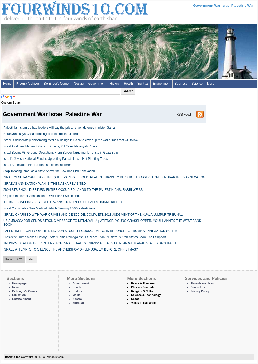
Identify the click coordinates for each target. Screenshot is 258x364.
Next (31, 259)
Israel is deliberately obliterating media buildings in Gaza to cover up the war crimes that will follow (70, 140)
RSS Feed (184, 114)
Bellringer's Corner (57, 83)
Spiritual (142, 83)
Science (197, 83)
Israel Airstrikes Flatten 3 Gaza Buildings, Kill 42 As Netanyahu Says (50, 146)
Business (181, 83)
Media (77, 295)
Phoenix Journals (142, 287)
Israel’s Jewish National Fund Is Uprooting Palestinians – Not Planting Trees (55, 159)
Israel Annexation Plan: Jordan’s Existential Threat (37, 165)
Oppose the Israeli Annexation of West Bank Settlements (42, 196)
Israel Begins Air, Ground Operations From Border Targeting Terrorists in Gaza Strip (60, 152)
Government (96, 83)
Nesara (79, 83)
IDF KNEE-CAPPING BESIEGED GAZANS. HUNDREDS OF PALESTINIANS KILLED (62, 202)
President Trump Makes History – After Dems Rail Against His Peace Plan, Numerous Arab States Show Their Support (84, 237)
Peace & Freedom (143, 283)
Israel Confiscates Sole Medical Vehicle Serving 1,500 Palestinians (49, 208)
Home (7, 83)
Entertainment (21, 298)
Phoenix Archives (28, 83)
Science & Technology (146, 295)
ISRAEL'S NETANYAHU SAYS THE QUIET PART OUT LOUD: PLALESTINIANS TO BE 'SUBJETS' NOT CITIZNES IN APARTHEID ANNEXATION (104, 177)
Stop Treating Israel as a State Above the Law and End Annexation (49, 171)
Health (128, 83)
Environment (161, 83)
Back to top (12, 356)
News (15, 287)
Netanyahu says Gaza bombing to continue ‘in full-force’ (41, 134)
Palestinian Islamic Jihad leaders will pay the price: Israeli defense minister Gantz (59, 128)
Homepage (19, 283)
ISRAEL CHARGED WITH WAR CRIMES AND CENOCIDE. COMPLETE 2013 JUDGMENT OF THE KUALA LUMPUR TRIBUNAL (93, 214)
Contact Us (198, 287)
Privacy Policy (200, 291)
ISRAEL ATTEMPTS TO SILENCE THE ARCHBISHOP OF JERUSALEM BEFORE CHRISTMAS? (70, 249)
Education (19, 295)
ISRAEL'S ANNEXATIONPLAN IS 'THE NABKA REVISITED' (44, 183)
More (210, 83)
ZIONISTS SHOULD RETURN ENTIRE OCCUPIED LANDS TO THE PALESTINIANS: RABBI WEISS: (73, 190)
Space (135, 298)
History (114, 83)
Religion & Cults (142, 291)
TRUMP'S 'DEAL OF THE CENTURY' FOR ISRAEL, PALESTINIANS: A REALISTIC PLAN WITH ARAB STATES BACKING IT (89, 243)
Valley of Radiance (143, 302)
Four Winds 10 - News (52, 10)
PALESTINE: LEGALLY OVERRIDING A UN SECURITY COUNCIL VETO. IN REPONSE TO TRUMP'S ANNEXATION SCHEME (91, 231)
